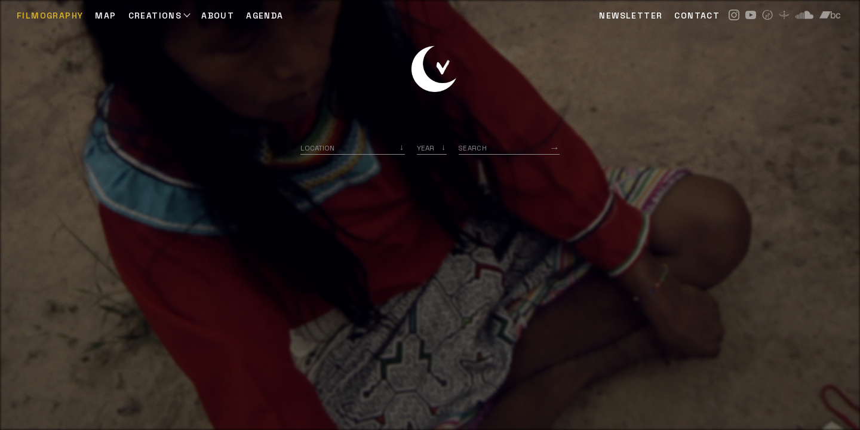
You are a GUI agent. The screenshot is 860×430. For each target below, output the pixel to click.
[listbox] (432, 148)
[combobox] (352, 148)
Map (105, 15)
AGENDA (264, 15)
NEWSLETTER (630, 15)
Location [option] (317, 147)
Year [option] (425, 147)
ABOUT (217, 15)
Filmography (50, 15)
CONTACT (697, 15)
